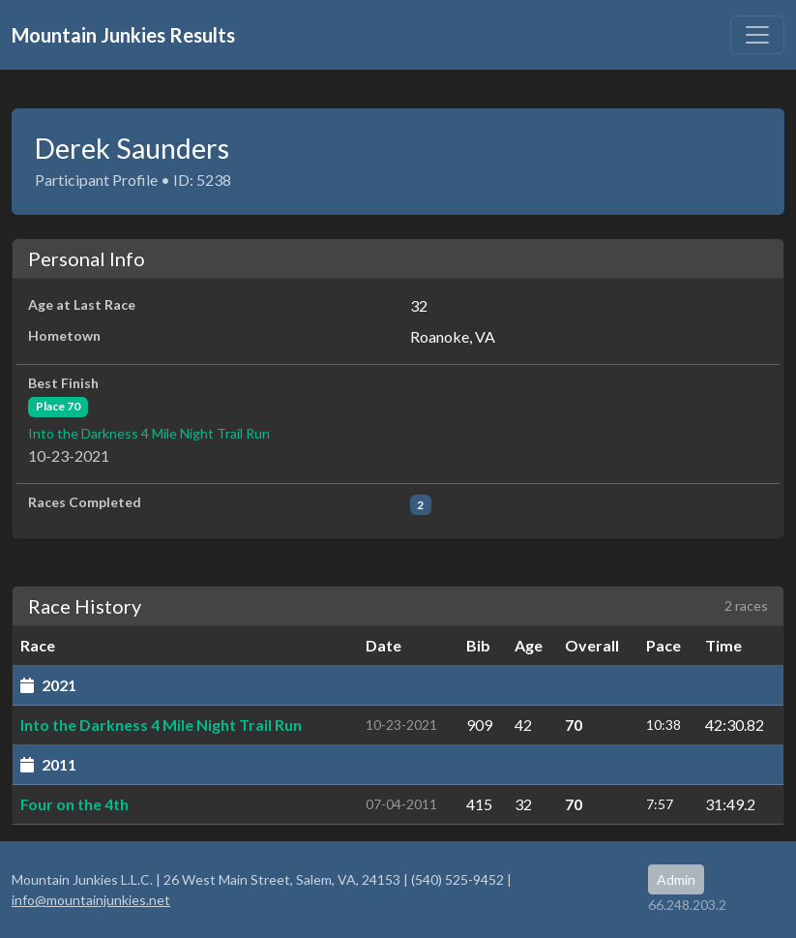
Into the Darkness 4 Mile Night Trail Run (149, 433)
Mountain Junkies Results (123, 34)
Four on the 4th (74, 804)
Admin (676, 879)
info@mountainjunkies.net (91, 900)
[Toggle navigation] (757, 34)
